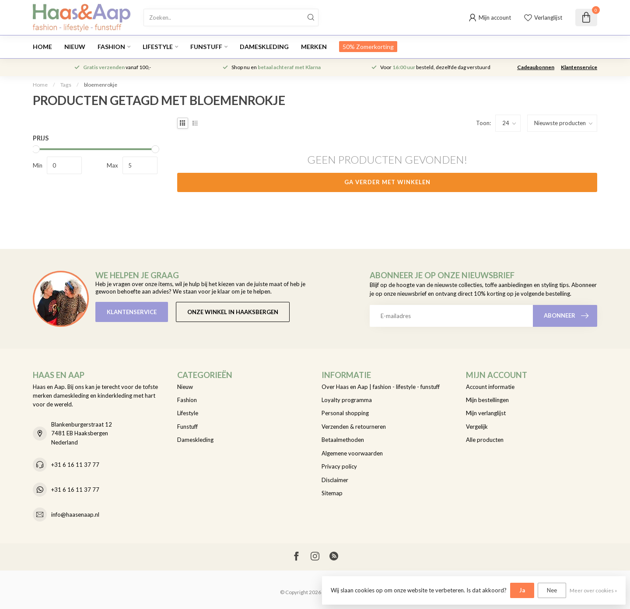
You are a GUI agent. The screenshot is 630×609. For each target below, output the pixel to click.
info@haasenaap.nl (75, 514)
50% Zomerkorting (368, 46)
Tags (65, 84)
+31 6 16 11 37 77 (75, 464)
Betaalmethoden (343, 439)
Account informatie (490, 386)
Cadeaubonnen (535, 67)
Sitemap (332, 493)
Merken (314, 46)
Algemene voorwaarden (352, 453)
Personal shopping (345, 413)
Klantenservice (579, 67)
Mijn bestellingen (487, 399)
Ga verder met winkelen (387, 182)
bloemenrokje (100, 84)
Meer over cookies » (593, 590)
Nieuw (74, 46)
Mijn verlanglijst (486, 413)
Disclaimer (335, 479)
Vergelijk (477, 426)
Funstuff (206, 46)
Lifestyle (158, 46)
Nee (552, 590)
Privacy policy (339, 466)
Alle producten (485, 439)
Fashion (111, 46)
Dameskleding (264, 46)
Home (42, 46)
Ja (522, 590)
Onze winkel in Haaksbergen (232, 311)
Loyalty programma (347, 399)
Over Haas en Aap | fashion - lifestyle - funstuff (381, 386)
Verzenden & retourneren (354, 426)
